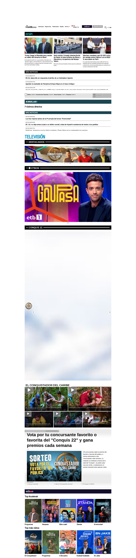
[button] (64, 163)
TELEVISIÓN (35, 137)
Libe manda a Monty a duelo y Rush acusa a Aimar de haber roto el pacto (67, 424)
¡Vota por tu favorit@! (33, 484)
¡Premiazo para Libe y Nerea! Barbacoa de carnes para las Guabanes (95, 424)
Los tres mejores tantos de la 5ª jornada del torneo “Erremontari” (48, 119)
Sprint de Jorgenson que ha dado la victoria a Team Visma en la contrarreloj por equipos (57, 130)
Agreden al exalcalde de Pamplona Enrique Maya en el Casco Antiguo (50, 84)
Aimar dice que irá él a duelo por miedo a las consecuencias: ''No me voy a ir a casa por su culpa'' (38, 425)
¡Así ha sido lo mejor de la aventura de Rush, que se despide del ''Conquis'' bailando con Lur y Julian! (43, 408)
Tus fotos (97, 94)
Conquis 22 (35, 227)
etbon (35, 168)
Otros (67, 26)
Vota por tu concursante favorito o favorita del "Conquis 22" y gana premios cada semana (62, 440)
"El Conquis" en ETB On (88, 484)
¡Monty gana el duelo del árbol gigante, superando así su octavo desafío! (89, 407)
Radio (62, 26)
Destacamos (36, 142)
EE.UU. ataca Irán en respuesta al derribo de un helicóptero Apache (49, 78)
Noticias (41, 26)
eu (108, 27)
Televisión (55, 26)
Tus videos (97, 96)
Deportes (48, 26)
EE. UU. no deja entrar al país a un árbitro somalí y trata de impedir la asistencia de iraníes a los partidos (62, 124)
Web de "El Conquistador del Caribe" (64, 484)
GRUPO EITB (98, 26)
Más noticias (32, 72)
